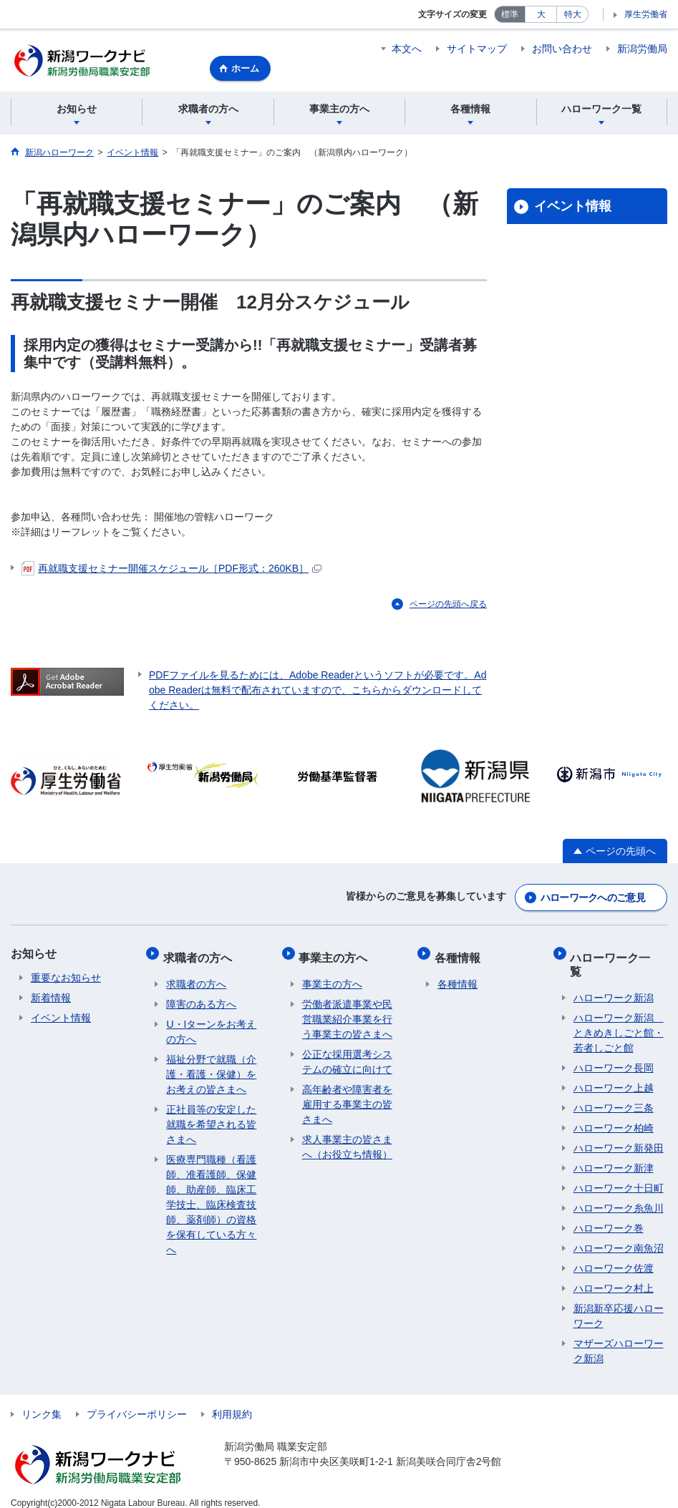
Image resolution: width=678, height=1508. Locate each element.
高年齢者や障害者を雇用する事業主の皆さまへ (347, 1104)
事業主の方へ (336, 960)
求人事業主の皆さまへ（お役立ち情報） (347, 1147)
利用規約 (232, 1400)
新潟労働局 (642, 49)
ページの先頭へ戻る (448, 613)
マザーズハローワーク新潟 (618, 1337)
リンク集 (41, 1400)
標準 (509, 14)
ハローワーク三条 (613, 1094)
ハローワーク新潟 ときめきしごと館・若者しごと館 (618, 1019)
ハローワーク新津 (613, 1154)
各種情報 (460, 960)
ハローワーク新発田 (618, 1134)
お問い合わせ (562, 49)
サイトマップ (477, 49)
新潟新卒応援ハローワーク (618, 1302)
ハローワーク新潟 (613, 984)
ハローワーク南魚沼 (618, 1234)
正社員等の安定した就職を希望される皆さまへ (211, 1124)
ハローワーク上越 (613, 1074)
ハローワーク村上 (613, 1274)
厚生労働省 (645, 14)
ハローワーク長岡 (613, 1054)
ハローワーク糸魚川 (618, 1194)
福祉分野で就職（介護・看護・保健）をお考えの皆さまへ (211, 1074)
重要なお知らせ (66, 984)
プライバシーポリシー (137, 1400)
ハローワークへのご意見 (593, 904)
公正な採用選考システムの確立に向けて (347, 1062)
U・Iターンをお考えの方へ (211, 1031)
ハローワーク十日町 (618, 1174)
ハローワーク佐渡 (613, 1254)
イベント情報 (572, 215)
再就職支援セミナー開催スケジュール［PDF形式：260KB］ (171, 577)
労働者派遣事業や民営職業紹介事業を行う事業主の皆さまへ (347, 1019)
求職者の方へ (200, 960)
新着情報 (51, 1004)
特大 (572, 14)
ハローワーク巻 (608, 1214)
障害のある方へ (201, 1004)
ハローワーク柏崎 (613, 1114)
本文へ (407, 49)
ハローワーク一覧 (619, 960)
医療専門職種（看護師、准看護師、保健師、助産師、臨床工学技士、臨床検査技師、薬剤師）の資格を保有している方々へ (211, 1204)
